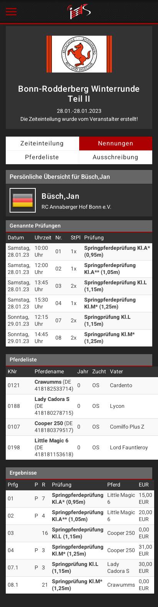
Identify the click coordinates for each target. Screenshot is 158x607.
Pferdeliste (42, 157)
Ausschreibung (115, 157)
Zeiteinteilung (42, 143)
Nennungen (115, 143)
